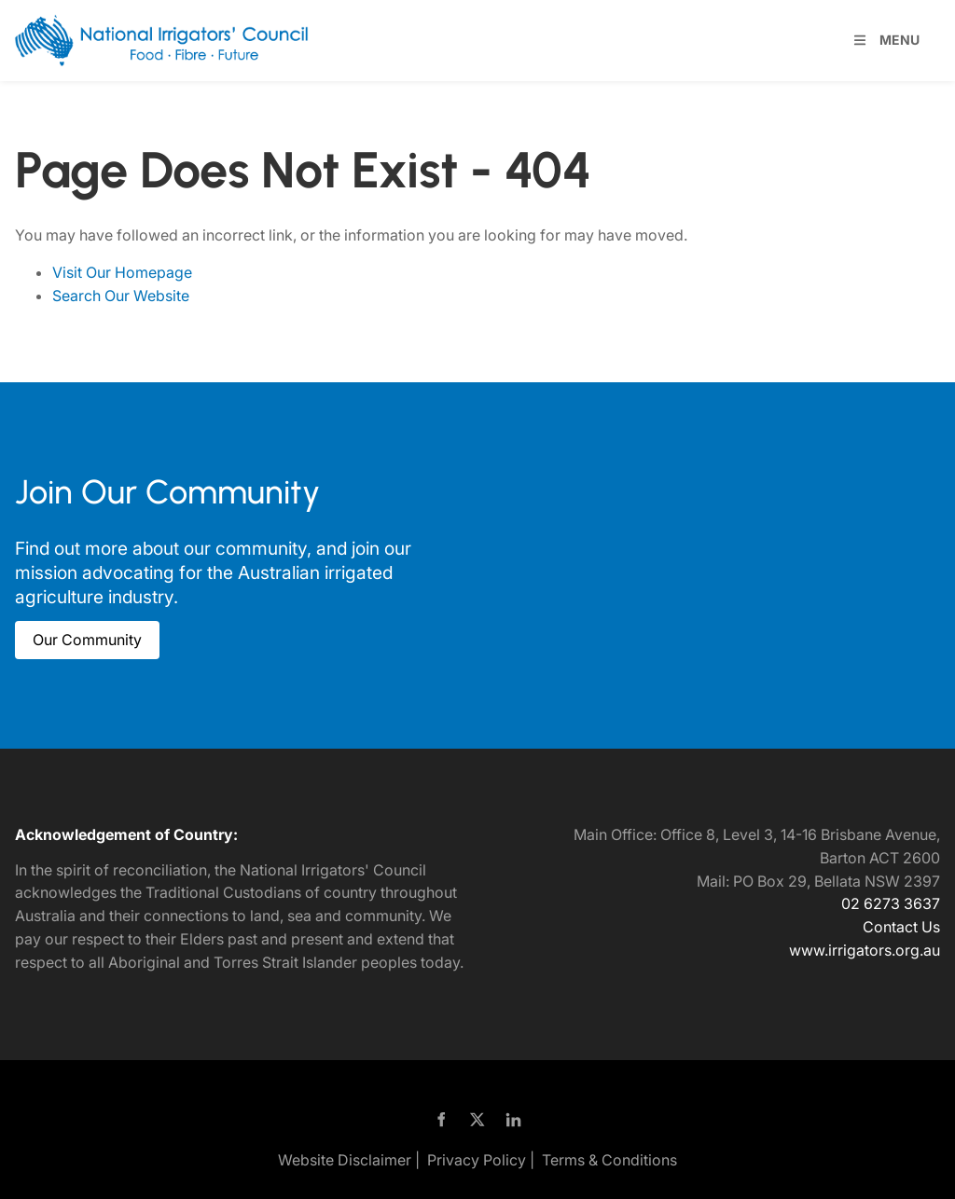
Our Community (69, 632)
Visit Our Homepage (122, 272)
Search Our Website (120, 295)
